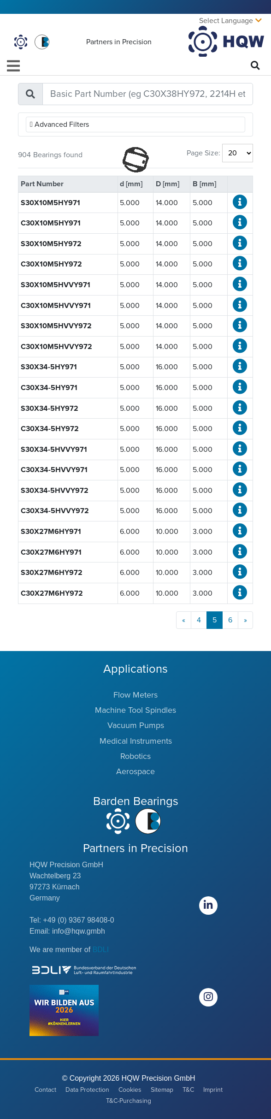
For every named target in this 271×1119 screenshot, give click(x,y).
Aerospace (135, 771)
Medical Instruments (136, 741)
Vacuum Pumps (135, 725)
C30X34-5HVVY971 (54, 469)
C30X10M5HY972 (51, 264)
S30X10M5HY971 (50, 202)
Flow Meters (135, 695)
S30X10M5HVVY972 (56, 326)
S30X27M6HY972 (51, 572)
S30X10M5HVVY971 (55, 285)
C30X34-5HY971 (49, 387)
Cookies (129, 1090)
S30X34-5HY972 (49, 408)
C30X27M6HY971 (51, 552)
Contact (45, 1090)
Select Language (226, 20)
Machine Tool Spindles (135, 710)
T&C (188, 1090)
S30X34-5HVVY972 (54, 490)
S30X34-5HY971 (49, 367)
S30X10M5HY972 (51, 244)
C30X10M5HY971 (51, 223)
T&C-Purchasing (128, 1101)
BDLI (101, 949)
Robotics (135, 756)
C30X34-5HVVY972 (55, 510)
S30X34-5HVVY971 (54, 449)
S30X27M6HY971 (51, 531)
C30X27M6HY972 (52, 593)
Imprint (213, 1090)
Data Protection (87, 1090)
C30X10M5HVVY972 (56, 346)
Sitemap (162, 1090)
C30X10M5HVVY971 (56, 305)
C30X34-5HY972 (50, 428)
